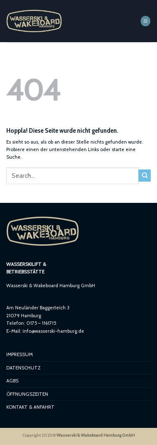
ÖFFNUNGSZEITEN (27, 394)
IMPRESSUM (19, 354)
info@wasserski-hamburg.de (53, 331)
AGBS (12, 381)
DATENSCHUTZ (23, 368)
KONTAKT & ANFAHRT (30, 407)
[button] (145, 21)
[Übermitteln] (145, 175)
